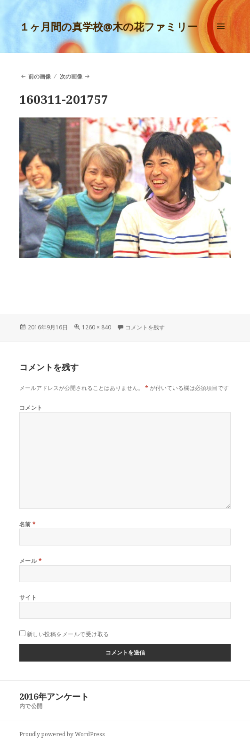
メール (30, 561)
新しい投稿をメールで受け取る (68, 634)
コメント (31, 408)
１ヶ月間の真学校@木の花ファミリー (108, 26)
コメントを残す (145, 327)
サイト (28, 597)
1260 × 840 (96, 327)
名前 (27, 524)
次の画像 (71, 76)
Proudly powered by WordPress (62, 734)
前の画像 (39, 76)
